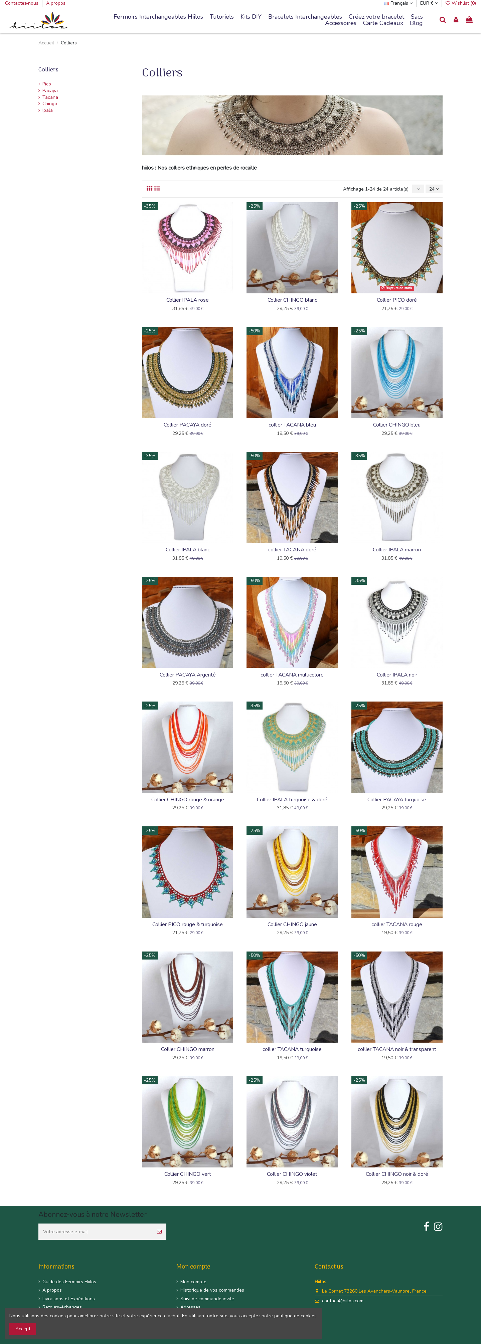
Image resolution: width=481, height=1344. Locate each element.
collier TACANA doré (292, 549)
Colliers (48, 70)
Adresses (190, 1307)
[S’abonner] (159, 1232)
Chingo (49, 103)
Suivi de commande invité (207, 1299)
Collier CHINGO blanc (292, 300)
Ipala (47, 110)
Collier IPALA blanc (188, 549)
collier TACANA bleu (292, 425)
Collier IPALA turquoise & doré (292, 799)
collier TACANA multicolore (292, 675)
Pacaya (50, 90)
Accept (22, 1329)
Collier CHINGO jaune (292, 924)
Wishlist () (461, 3)
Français (398, 3)
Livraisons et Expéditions (68, 1299)
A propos (55, 3)
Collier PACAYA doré (187, 425)
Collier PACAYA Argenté (188, 675)
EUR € (429, 3)
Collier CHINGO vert (187, 1174)
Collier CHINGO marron (187, 1049)
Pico (46, 84)
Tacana (50, 97)
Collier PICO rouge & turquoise (187, 924)
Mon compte (193, 1282)
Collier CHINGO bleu (397, 425)
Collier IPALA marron (397, 549)
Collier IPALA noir (397, 675)
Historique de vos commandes (212, 1290)
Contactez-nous (22, 3)
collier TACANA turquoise (292, 1049)
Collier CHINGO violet (292, 1174)
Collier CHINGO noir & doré (397, 1174)
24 (434, 189)
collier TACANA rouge (396, 924)
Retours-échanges (62, 1307)
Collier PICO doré (397, 300)
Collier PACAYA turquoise (396, 799)
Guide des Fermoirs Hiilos (69, 1282)
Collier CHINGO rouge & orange (187, 799)
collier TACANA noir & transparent (397, 1049)
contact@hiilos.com (342, 1301)
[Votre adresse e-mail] (95, 1232)
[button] (305, 17)
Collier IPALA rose (187, 300)
